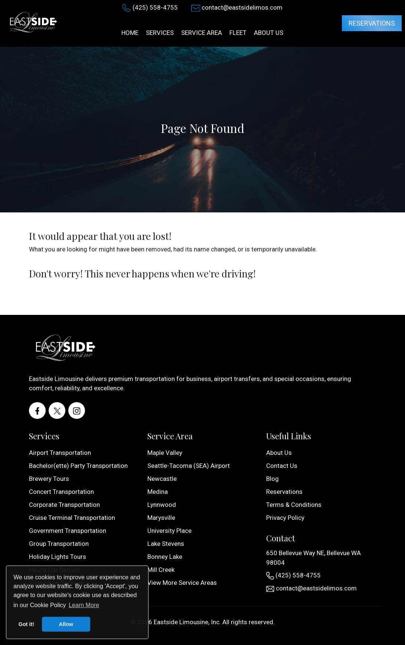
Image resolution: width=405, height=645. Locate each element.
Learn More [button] (84, 605)
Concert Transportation (61, 491)
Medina (157, 491)
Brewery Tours (49, 478)
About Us (279, 452)
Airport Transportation (60, 452)
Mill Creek (160, 569)
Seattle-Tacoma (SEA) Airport (188, 465)
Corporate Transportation (64, 504)
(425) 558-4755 (155, 7)
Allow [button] (66, 624)
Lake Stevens (165, 543)
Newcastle (162, 478)
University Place (169, 530)
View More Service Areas (182, 582)
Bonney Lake (164, 556)
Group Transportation (59, 543)
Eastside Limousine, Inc (186, 622)
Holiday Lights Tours (57, 556)
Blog (272, 478)
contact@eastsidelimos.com (242, 7)
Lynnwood (161, 504)
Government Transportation (67, 530)
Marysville (161, 517)
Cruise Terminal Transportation (72, 517)
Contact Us (281, 465)
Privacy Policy (285, 517)
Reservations (372, 23)
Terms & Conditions (293, 504)
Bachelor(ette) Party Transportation (78, 465)
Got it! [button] (26, 624)
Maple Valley (164, 452)
